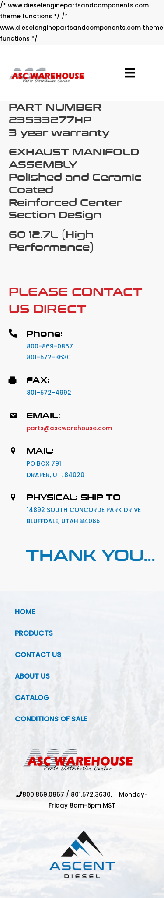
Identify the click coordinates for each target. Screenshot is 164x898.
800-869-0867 (50, 346)
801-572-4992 (49, 393)
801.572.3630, (95, 794)
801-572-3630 (49, 357)
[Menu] (130, 72)
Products (34, 633)
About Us (32, 676)
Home (25, 612)
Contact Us (38, 655)
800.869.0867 (43, 794)
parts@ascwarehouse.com (69, 428)
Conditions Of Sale (51, 719)
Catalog (32, 698)
